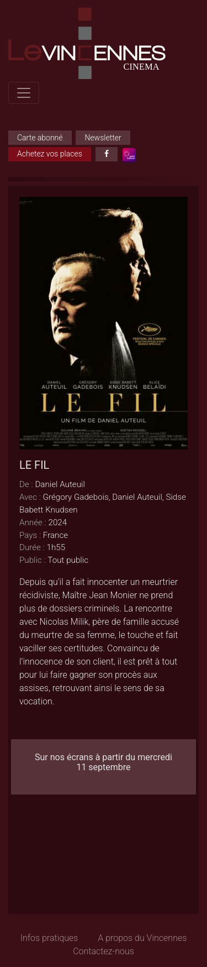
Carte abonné (40, 137)
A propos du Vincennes (142, 938)
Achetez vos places (49, 153)
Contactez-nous (103, 951)
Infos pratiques (49, 938)
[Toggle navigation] (23, 93)
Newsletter (102, 137)
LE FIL (34, 465)
